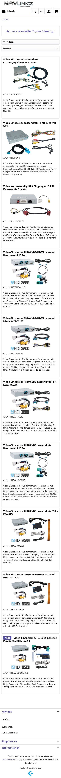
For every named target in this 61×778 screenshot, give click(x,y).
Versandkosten (9, 759)
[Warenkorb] (56, 11)
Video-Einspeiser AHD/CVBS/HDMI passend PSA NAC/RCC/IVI (29, 320)
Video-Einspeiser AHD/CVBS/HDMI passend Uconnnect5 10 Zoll (29, 254)
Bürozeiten (7, 726)
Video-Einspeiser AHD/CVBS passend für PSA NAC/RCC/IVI (29, 383)
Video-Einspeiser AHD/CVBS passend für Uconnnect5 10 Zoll (27, 447)
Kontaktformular (10, 732)
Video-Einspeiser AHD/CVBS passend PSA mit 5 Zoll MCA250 (30, 639)
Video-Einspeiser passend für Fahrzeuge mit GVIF (29, 124)
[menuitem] (8, 11)
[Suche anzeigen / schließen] (34, 11)
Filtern (8, 41)
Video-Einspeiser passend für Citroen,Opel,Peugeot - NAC (20, 61)
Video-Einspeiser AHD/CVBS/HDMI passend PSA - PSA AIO (29, 576)
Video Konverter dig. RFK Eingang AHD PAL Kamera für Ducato (29, 188)
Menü (8, 11)
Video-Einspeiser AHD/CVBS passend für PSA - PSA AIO (30, 513)
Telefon (5, 719)
